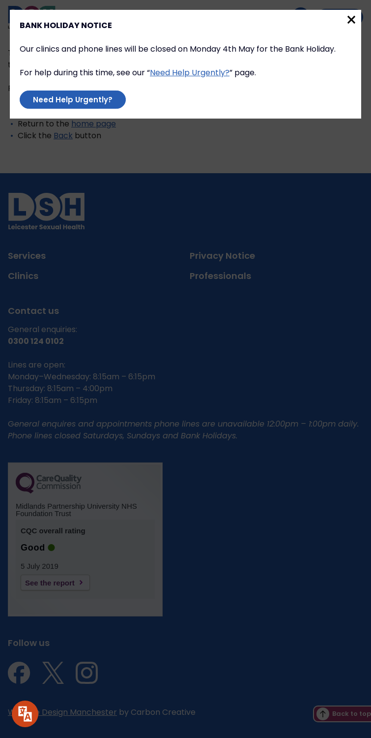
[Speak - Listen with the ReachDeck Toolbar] (25, 714)
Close (351, 19)
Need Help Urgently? (189, 72)
